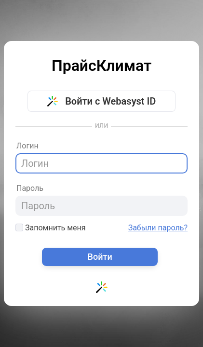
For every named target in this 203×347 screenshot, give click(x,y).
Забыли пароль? (158, 228)
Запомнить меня (50, 227)
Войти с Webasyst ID (101, 101)
